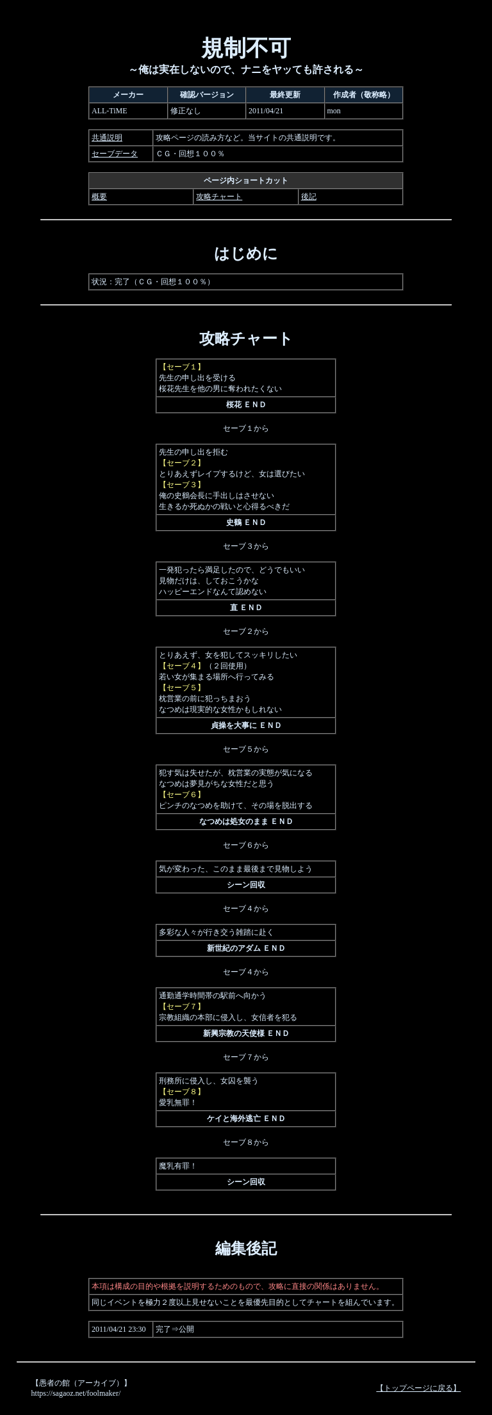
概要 (99, 196)
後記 (308, 196)
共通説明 (107, 137)
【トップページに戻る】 (418, 1388)
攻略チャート (219, 196)
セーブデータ (115, 153)
